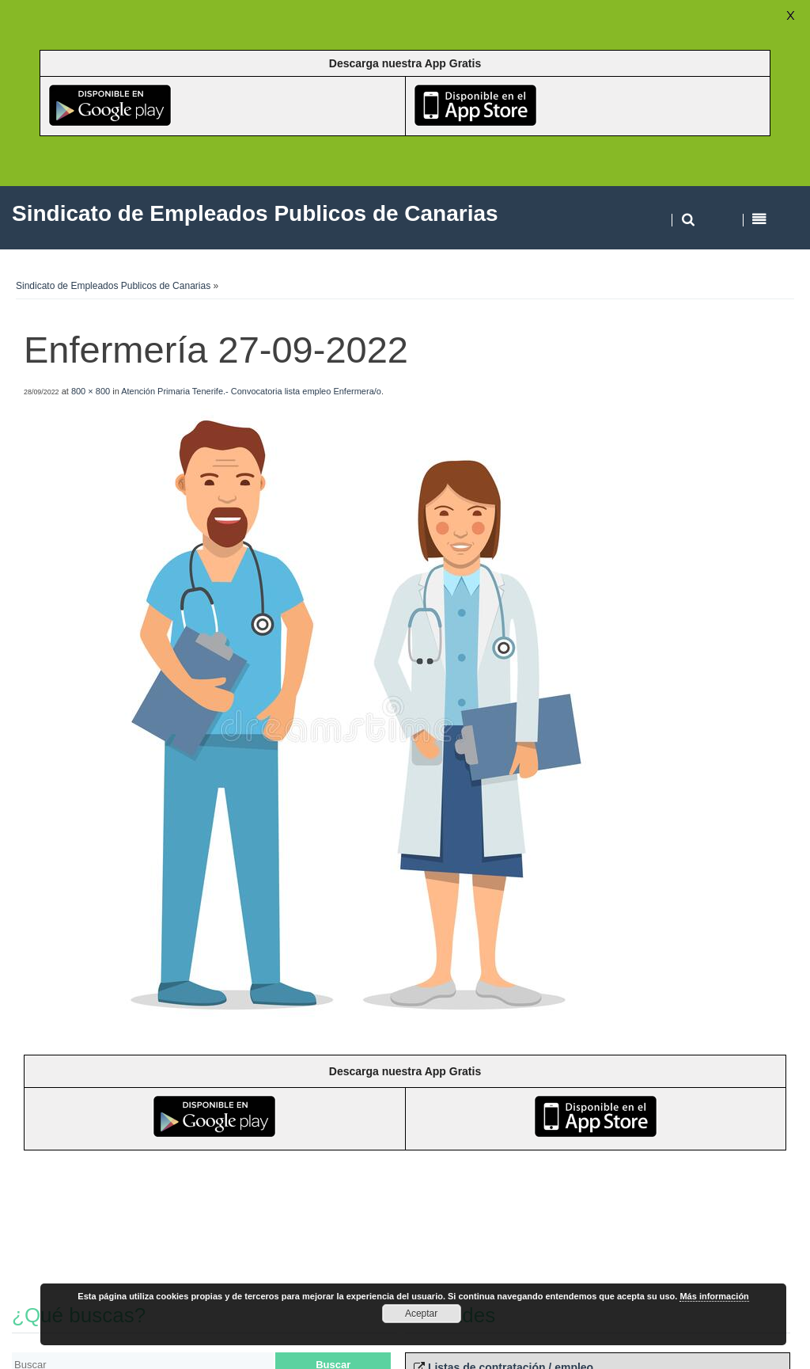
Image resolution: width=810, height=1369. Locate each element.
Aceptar (421, 1313)
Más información (713, 1296)
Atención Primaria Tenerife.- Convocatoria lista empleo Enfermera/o (251, 391)
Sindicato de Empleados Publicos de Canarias (113, 285)
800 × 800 (90, 391)
